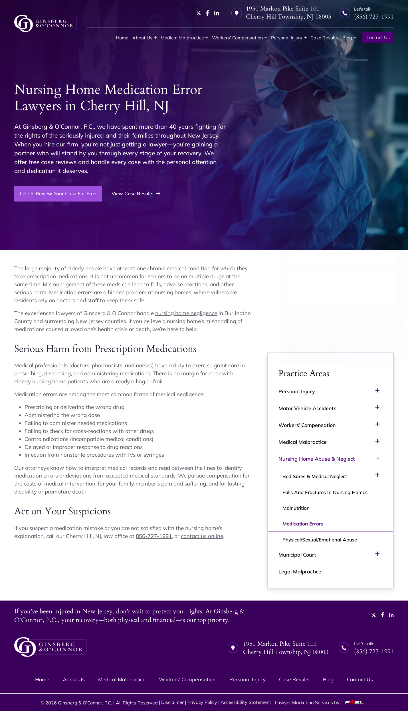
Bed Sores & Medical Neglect (314, 476)
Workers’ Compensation (237, 38)
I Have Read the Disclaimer (320, 327)
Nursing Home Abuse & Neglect (316, 459)
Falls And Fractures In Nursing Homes (324, 492)
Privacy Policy (326, 313)
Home (122, 38)
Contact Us (378, 37)
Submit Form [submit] (300, 346)
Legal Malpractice (299, 571)
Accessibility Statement (246, 702)
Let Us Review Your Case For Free (58, 193)
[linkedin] (216, 13)
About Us (142, 38)
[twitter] (198, 13)
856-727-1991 (154, 536)
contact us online (202, 536)
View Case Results (136, 193)
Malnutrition (296, 508)
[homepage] (45, 23)
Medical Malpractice (182, 38)
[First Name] (303, 220)
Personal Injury (286, 38)
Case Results (324, 38)
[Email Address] (330, 258)
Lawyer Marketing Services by (321, 702)
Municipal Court (297, 554)
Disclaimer (290, 313)
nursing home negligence (186, 313)
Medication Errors (303, 524)
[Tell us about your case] (330, 288)
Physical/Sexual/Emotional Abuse (319, 540)
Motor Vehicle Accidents (307, 408)
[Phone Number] (330, 239)
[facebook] (207, 13)
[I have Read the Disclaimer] (281, 327)
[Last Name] (357, 220)
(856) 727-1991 (307, 195)
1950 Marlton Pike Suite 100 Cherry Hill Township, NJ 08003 (281, 13)
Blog (347, 38)
